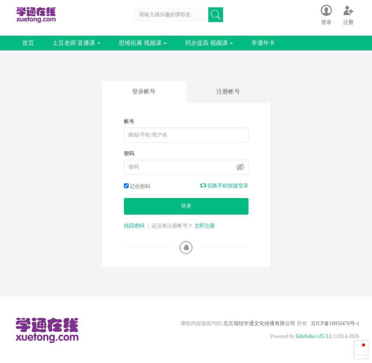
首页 (28, 43)
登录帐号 (144, 91)
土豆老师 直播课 (76, 43)
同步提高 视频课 (209, 43)
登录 (186, 206)
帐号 (129, 121)
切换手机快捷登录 (224, 185)
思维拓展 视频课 (143, 43)
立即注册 (204, 226)
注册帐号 (228, 91)
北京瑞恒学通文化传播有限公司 (259, 323)
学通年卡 (263, 43)
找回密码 (134, 226)
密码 (129, 153)
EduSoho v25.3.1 (314, 336)
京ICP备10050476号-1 (335, 323)
